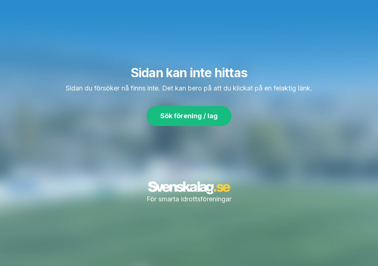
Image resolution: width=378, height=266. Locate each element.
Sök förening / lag (189, 116)
